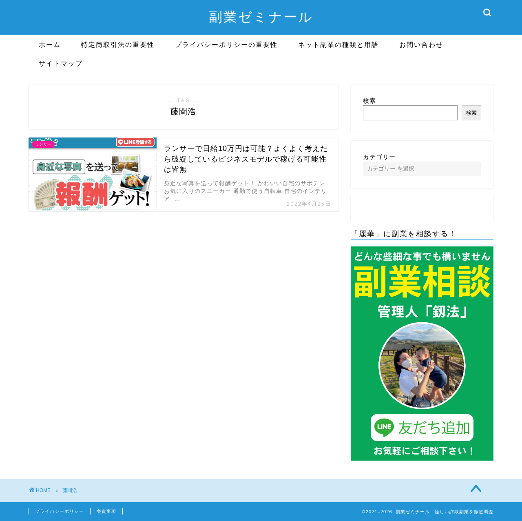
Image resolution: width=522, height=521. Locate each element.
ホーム (50, 44)
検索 (369, 100)
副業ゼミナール (261, 16)
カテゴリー (379, 156)
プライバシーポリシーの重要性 (226, 44)
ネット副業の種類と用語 (338, 44)
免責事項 (106, 511)
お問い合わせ (421, 44)
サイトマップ (61, 63)
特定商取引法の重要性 (118, 44)
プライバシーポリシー (59, 511)
